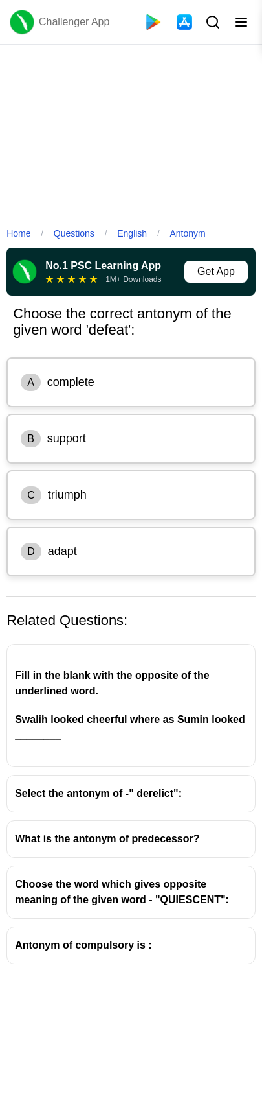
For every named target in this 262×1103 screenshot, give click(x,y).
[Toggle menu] (241, 22)
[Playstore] (153, 22)
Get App (216, 271)
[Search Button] (211, 22)
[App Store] (184, 22)
